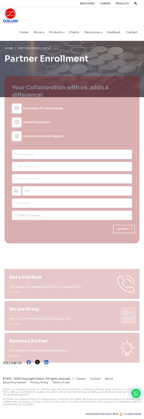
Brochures (87, 3)
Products (122, 3)
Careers (105, 3)
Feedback (113, 32)
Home (24, 32)
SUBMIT (123, 229)
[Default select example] (72, 215)
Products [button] (56, 32)
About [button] (38, 32)
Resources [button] (93, 32)
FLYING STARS (130, 414)
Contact (132, 32)
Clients (74, 32)
